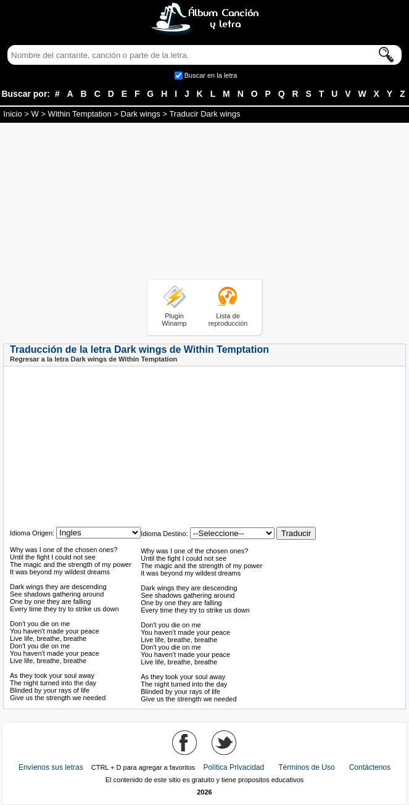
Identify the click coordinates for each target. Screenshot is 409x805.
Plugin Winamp (174, 319)
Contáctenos (369, 767)
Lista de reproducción (228, 319)
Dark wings (140, 113)
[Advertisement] (205, 203)
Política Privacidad (233, 767)
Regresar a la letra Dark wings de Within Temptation (93, 359)
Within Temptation (80, 113)
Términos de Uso (306, 767)
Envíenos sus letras (51, 767)
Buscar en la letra (211, 75)
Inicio (12, 113)
